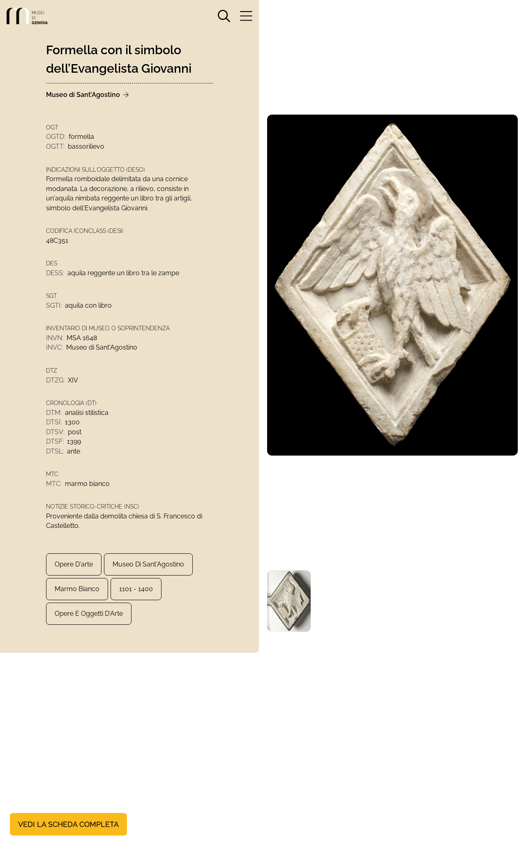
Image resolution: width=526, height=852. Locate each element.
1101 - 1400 (136, 595)
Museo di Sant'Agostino (148, 571)
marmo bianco (77, 595)
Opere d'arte (74, 571)
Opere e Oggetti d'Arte (89, 620)
